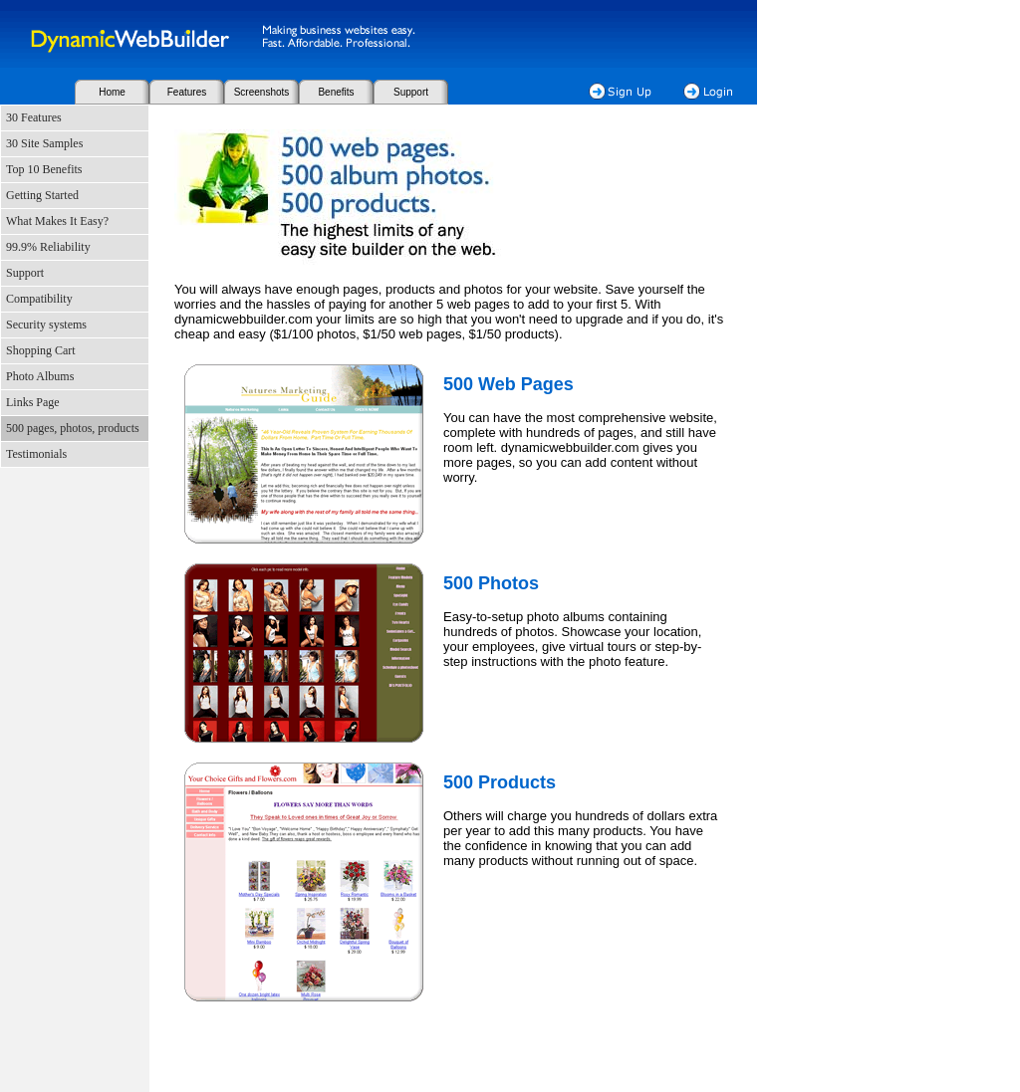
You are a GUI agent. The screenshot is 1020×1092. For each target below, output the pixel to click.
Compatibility (39, 299)
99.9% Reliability (48, 247)
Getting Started (42, 195)
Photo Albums (40, 376)
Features (186, 92)
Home (112, 92)
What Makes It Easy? (57, 221)
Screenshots (262, 92)
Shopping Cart (41, 350)
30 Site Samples (44, 143)
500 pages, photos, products (72, 428)
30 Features (34, 117)
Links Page (33, 402)
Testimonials (36, 454)
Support (410, 92)
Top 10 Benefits (44, 169)
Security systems (46, 324)
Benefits (336, 92)
